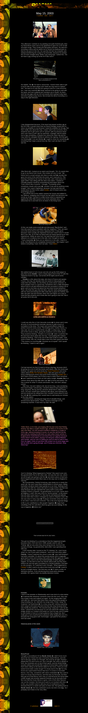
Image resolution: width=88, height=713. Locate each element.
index (46, 15)
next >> (51, 15)
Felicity (23, 567)
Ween (55, 244)
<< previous (40, 15)
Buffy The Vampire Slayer (39, 373)
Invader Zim (62, 374)
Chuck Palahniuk (53, 371)
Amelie (46, 190)
